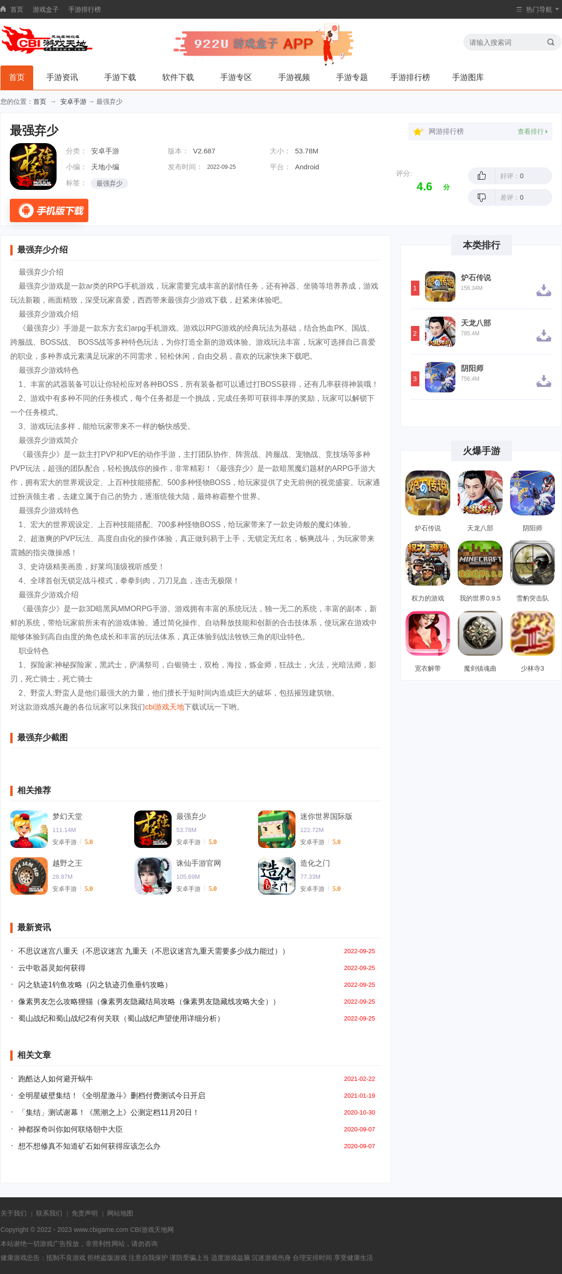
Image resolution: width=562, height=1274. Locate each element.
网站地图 (120, 1213)
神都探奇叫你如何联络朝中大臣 (70, 1129)
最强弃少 (109, 183)
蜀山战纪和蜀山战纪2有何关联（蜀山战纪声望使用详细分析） (121, 1018)
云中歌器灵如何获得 (52, 968)
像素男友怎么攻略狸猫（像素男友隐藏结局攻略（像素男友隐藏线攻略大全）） (149, 1002)
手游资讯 (62, 77)
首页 (16, 9)
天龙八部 (476, 323)
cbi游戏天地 (164, 707)
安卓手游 (73, 101)
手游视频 (294, 77)
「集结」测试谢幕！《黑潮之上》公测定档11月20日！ (109, 1112)
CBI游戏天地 (148, 1229)
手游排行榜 (84, 9)
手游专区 (236, 77)
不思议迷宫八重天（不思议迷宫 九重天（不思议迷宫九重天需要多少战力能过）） (153, 951)
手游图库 (468, 77)
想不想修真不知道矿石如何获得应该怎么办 (89, 1146)
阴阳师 (472, 368)
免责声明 (85, 1213)
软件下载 (178, 77)
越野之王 (67, 863)
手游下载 (120, 77)
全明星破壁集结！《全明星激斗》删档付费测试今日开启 (111, 1096)
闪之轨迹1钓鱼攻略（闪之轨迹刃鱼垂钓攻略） (95, 985)
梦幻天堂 (67, 816)
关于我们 (13, 1213)
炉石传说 (476, 278)
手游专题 (352, 77)
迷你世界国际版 (326, 816)
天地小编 (105, 167)
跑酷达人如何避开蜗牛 (55, 1079)
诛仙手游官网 (198, 863)
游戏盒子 (46, 9)
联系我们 (49, 1213)
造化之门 (315, 863)
